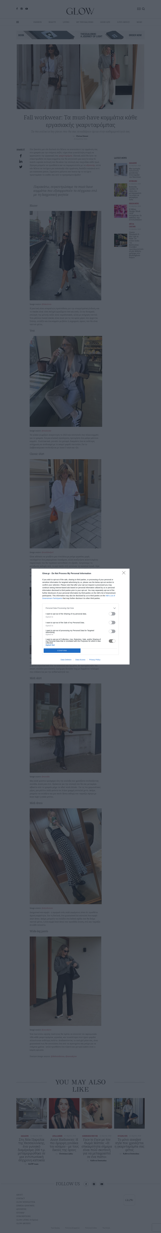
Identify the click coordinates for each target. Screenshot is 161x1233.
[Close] (124, 573)
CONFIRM (62, 651)
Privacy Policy (94, 660)
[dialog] (80, 616)
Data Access (80, 660)
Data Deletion (66, 660)
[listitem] (80, 608)
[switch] (112, 613)
